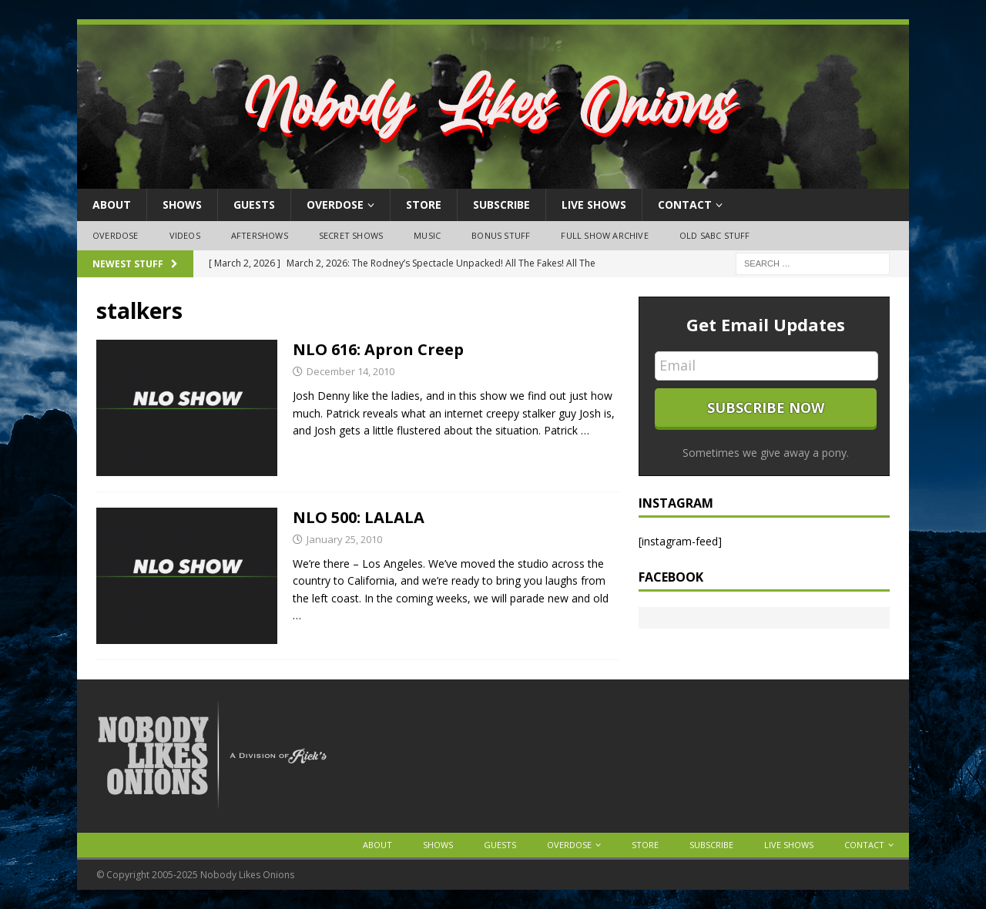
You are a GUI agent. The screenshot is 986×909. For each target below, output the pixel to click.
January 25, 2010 (344, 539)
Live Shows (594, 204)
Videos (184, 235)
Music (427, 235)
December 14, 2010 (350, 371)
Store (423, 204)
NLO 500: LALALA (358, 517)
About (111, 204)
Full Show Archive (604, 235)
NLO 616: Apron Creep (378, 349)
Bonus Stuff (500, 235)
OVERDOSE (335, 204)
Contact (685, 204)
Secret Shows (351, 235)
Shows (182, 204)
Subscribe (501, 204)
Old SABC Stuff (714, 235)
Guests (254, 204)
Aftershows (259, 235)
